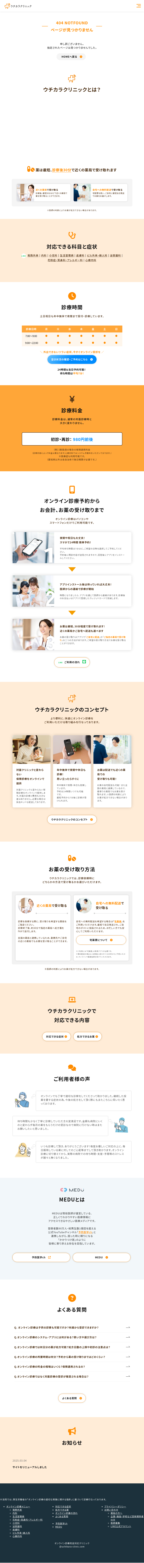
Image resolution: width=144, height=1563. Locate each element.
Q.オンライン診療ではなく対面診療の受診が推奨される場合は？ (51, 1377)
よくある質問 (61, 1516)
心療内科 (90, 260)
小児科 (53, 255)
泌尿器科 (115, 255)
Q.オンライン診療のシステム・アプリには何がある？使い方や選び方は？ (55, 1338)
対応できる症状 (63, 1506)
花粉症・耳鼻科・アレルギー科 (65, 260)
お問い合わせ (111, 1510)
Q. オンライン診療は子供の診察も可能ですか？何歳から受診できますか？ (56, 1328)
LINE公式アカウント (121, 1526)
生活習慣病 (67, 255)
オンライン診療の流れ (66, 1513)
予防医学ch (85, 1232)
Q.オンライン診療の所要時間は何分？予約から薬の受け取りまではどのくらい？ (59, 1357)
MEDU (58, 1527)
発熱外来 (30, 255)
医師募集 (115, 1523)
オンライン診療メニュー (18, 1506)
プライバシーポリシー (115, 1506)
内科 (44, 255)
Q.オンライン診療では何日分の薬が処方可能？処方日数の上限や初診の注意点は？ (62, 1347)
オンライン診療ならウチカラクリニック (18, 6)
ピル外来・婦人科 (97, 255)
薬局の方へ (116, 1513)
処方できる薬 (62, 1510)
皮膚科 (80, 255)
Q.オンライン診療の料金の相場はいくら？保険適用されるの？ (49, 1367)
